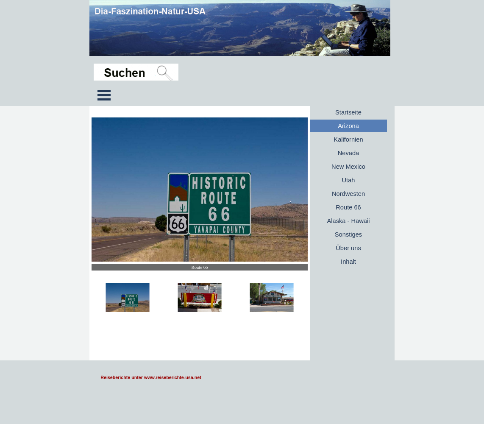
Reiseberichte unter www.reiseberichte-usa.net (150, 377)
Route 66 (348, 207)
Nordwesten (348, 193)
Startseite (348, 112)
